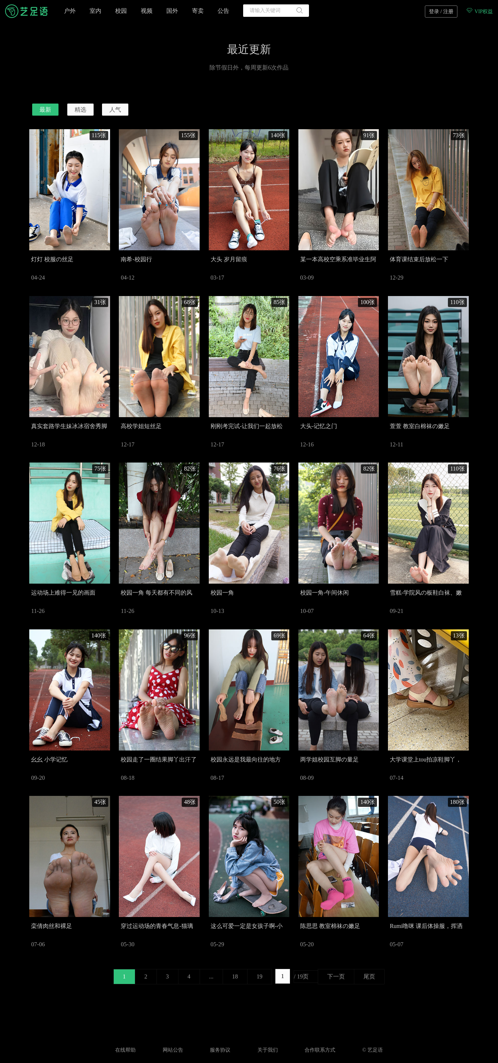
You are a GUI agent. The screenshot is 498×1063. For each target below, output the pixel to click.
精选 (80, 109)
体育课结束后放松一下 (419, 259)
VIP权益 (479, 11)
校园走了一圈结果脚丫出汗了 (159, 759)
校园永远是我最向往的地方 (246, 759)
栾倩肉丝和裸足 (51, 926)
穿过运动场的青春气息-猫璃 (157, 926)
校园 (121, 11)
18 (235, 976)
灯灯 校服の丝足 (52, 259)
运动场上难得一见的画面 (63, 592)
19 (260, 976)
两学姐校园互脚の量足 (329, 759)
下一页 (336, 976)
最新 (45, 109)
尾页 (369, 976)
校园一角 (222, 592)
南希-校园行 (136, 259)
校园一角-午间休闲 (324, 592)
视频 (146, 11)
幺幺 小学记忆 (49, 759)
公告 (223, 11)
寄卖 (198, 11)
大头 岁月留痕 (229, 259)
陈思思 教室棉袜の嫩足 (330, 926)
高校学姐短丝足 (141, 426)
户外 (70, 11)
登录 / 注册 (441, 11)
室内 (95, 11)
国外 (172, 11)
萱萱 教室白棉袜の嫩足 (420, 426)
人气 (115, 109)
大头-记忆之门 (318, 426)
